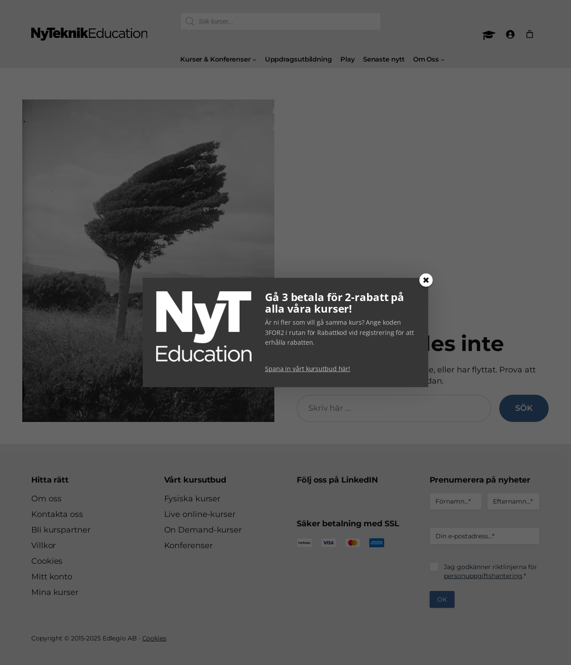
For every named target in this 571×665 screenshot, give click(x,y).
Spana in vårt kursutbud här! (307, 368)
